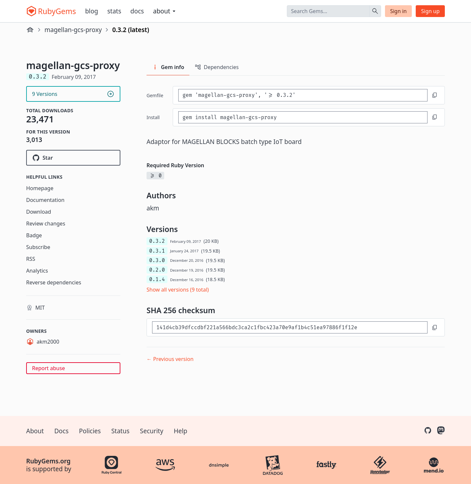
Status (120, 431)
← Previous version (170, 359)
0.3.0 (157, 260)
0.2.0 (157, 269)
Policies (90, 431)
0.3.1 (157, 250)
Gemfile (155, 95)
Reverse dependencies (53, 282)
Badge (34, 235)
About (35, 431)
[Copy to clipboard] (434, 95)
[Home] (30, 30)
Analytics (37, 270)
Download (38, 211)
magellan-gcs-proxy (73, 30)
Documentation (45, 200)
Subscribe (38, 247)
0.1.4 (157, 279)
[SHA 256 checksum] (289, 327)
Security (151, 431)
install (153, 117)
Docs (137, 11)
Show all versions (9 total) (178, 289)
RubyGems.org (48, 461)
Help (180, 431)
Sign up (430, 11)
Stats (114, 11)
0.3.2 (157, 241)
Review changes (45, 223)
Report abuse (48, 368)
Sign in (398, 11)
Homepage (39, 188)
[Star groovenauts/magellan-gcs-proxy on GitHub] (73, 158)
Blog (91, 11)
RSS (30, 258)
